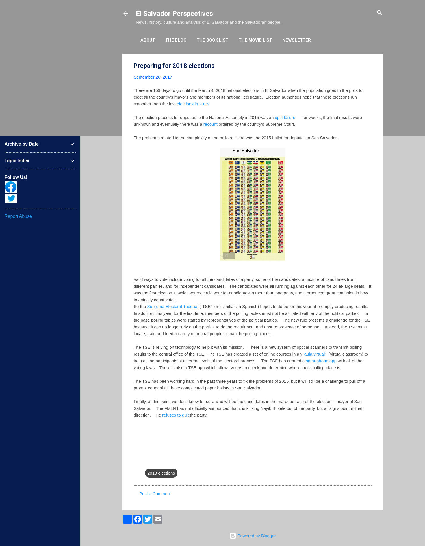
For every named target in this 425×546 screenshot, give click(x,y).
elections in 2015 (193, 103)
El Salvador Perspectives (174, 14)
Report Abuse (18, 216)
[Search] (379, 13)
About (147, 40)
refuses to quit (175, 415)
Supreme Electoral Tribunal (172, 306)
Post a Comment (155, 493)
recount (210, 124)
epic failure (285, 117)
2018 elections (161, 473)
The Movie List (255, 40)
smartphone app (321, 360)
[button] (368, 66)
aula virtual (314, 354)
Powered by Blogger (252, 535)
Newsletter (296, 40)
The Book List (212, 40)
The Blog (176, 40)
